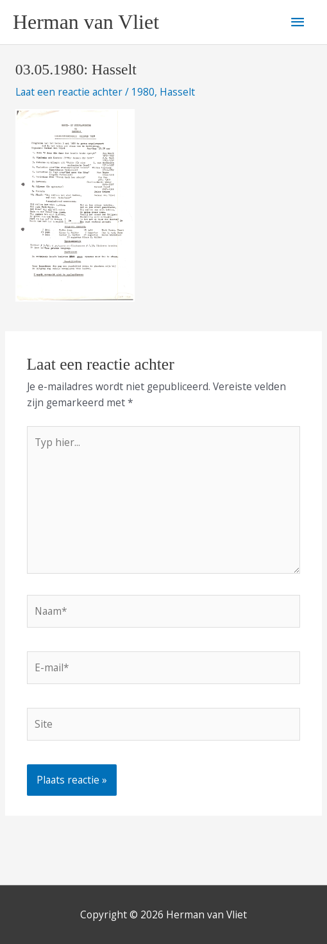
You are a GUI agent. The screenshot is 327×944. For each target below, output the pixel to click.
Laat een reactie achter (68, 92)
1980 (143, 92)
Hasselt (177, 92)
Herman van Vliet (86, 22)
